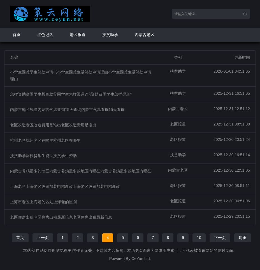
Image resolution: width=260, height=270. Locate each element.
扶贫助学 (110, 34)
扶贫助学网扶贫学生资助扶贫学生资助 (43, 155)
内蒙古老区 (144, 34)
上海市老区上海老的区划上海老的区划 (43, 202)
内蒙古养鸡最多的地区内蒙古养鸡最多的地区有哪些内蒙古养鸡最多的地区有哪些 (80, 171)
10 (199, 237)
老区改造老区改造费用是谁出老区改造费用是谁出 (53, 125)
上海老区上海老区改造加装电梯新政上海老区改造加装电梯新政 (65, 186)
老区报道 (77, 34)
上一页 (43, 237)
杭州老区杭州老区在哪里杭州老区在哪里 (45, 140)
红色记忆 (45, 34)
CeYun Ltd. (141, 258)
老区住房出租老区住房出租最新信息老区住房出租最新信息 (61, 217)
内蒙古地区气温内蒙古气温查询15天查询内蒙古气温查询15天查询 (67, 109)
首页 (16, 34)
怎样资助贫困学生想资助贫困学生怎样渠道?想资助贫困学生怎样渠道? (71, 94)
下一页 (220, 237)
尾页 (243, 237)
